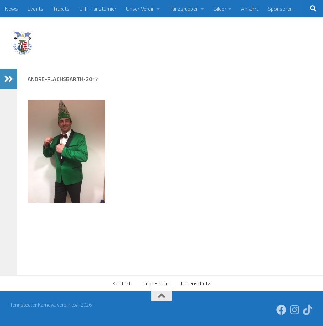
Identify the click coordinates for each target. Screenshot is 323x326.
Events (35, 8)
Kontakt (122, 283)
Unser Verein (140, 8)
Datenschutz (195, 283)
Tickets (61, 8)
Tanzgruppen (184, 8)
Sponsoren (280, 8)
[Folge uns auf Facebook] (281, 310)
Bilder (219, 8)
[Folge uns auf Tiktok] (307, 310)
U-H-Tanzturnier (97, 8)
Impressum (156, 283)
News (11, 8)
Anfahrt (249, 8)
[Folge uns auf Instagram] (294, 310)
